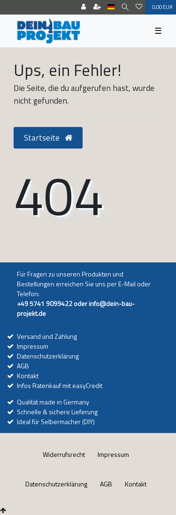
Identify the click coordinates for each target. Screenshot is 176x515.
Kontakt (27, 376)
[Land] (111, 7)
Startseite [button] (48, 137)
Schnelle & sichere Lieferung (57, 412)
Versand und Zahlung (47, 336)
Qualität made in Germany (53, 402)
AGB (23, 366)
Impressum (32, 346)
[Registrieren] (97, 7)
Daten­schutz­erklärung (56, 484)
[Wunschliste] (138, 7)
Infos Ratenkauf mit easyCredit (59, 385)
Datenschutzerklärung (48, 356)
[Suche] (125, 7)
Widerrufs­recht (64, 454)
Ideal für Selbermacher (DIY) (56, 421)
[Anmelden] (83, 7)
